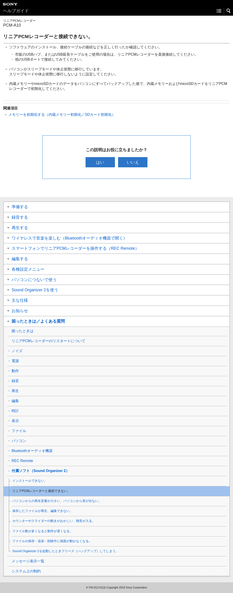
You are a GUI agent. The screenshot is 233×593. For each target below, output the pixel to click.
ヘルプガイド (16, 10)
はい (100, 162)
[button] (228, 11)
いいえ (133, 162)
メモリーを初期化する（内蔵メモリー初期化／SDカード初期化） (61, 114)
